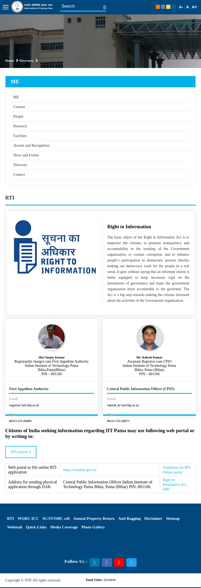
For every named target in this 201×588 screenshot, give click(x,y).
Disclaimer (153, 518)
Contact (19, 174)
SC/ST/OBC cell (56, 518)
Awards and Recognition (31, 145)
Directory (20, 165)
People (18, 116)
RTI (10, 518)
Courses (19, 107)
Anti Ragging (129, 518)
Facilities (20, 136)
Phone (13, 414)
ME (16, 97)
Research (20, 126)
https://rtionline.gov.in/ (80, 470)
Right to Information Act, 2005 (175, 484)
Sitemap (173, 518)
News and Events (26, 155)
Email (13, 399)
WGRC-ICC (28, 518)
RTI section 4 (21, 452)
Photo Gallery (93, 527)
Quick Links (36, 527)
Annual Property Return (94, 518)
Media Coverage (64, 527)
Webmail (14, 527)
